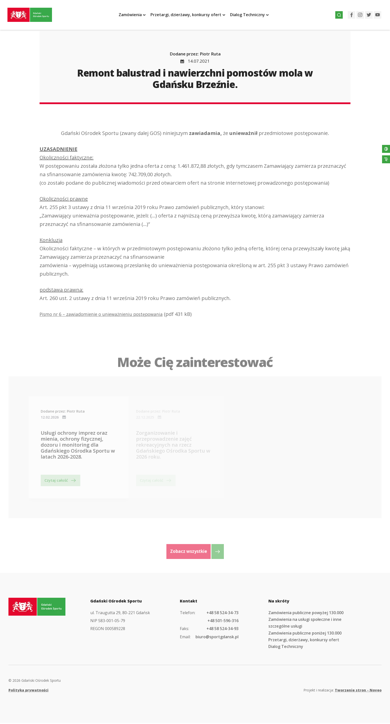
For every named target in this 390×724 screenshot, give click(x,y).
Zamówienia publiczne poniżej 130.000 (304, 634)
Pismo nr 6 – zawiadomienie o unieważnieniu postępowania (109, 315)
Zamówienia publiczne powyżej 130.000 (305, 613)
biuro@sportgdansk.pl (217, 637)
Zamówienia (133, 15)
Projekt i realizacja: (342, 691)
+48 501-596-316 (223, 621)
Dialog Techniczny (250, 15)
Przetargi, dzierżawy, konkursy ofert (188, 15)
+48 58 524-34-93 (222, 629)
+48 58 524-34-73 (222, 613)
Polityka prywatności (28, 691)
